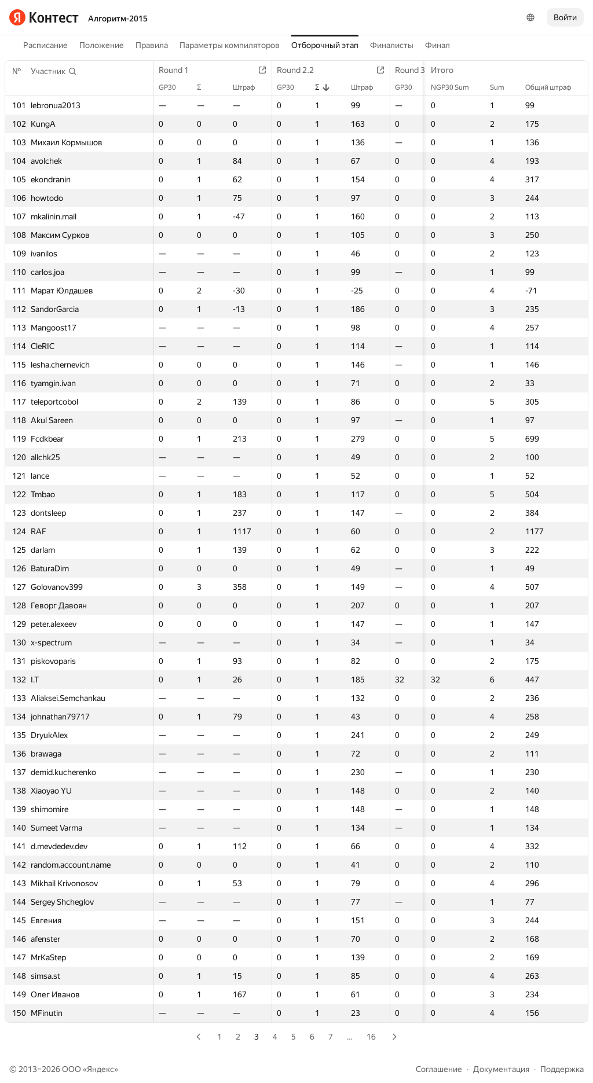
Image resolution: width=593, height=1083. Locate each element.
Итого (448, 70)
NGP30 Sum (456, 87)
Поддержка (562, 1069)
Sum (503, 87)
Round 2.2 (301, 70)
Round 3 (416, 70)
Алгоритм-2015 (118, 18)
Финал (437, 45)
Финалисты (391, 45)
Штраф (250, 87)
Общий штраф (554, 87)
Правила (152, 45)
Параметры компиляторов (230, 45)
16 (371, 1036)
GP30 (173, 87)
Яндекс (100, 1069)
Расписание (45, 45)
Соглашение (439, 1069)
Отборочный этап (324, 45)
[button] (54, 71)
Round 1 (179, 70)
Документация (501, 1069)
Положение (101, 45)
